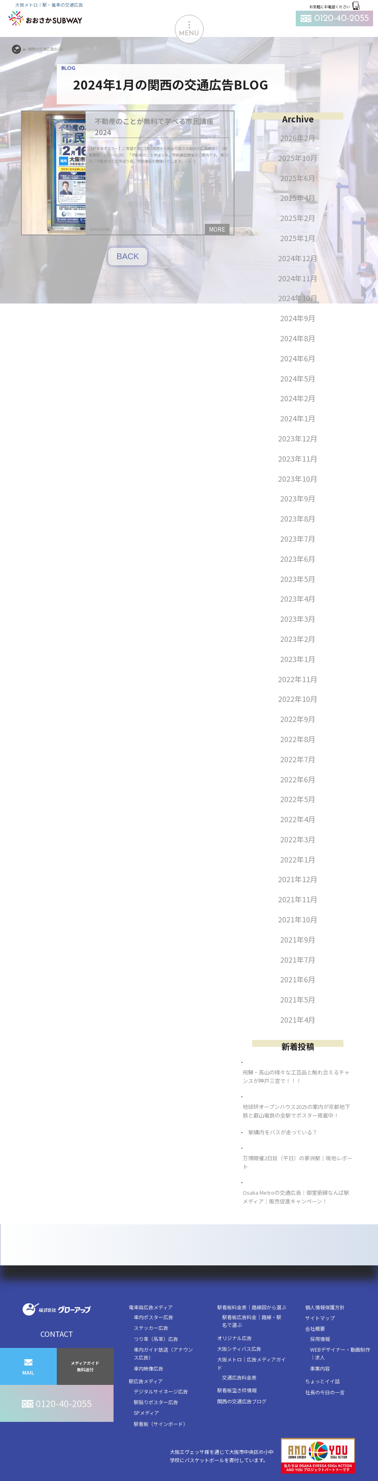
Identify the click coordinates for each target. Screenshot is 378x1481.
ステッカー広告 (151, 1327)
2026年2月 (297, 137)
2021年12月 (298, 879)
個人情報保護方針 (325, 1307)
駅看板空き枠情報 (237, 1390)
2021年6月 (297, 979)
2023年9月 (297, 498)
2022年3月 (297, 839)
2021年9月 (297, 939)
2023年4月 (297, 598)
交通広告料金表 (239, 1377)
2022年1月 (297, 859)
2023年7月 (297, 538)
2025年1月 (297, 237)
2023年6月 (297, 558)
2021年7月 (297, 959)
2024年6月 (297, 358)
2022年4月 (297, 819)
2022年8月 (297, 739)
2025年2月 (297, 217)
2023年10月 (298, 478)
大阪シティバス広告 (239, 1348)
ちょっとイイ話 (322, 1381)
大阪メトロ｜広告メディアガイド (251, 1363)
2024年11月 (298, 278)
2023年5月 (297, 578)
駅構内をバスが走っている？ (283, 1132)
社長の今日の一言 (325, 1392)
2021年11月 (298, 899)
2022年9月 (297, 718)
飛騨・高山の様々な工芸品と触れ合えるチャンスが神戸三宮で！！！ (296, 1076)
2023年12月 (298, 438)
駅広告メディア (146, 1381)
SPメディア (146, 1412)
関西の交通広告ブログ (242, 1401)
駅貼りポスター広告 (156, 1401)
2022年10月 (298, 698)
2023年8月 (297, 518)
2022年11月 (298, 679)
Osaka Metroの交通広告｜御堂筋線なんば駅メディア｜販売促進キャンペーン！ (296, 1197)
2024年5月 (297, 378)
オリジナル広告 (234, 1337)
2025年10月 (298, 157)
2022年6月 (297, 779)
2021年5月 (297, 999)
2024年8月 (297, 338)
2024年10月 (298, 297)
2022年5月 (297, 798)
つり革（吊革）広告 (156, 1338)
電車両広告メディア (151, 1307)
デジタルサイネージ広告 (161, 1391)
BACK (127, 256)
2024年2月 (297, 398)
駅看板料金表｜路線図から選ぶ (251, 1307)
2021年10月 (298, 919)
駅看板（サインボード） (161, 1423)
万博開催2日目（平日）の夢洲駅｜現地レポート (297, 1162)
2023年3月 (297, 618)
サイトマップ (320, 1317)
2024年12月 (298, 258)
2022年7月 (297, 759)
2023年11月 (298, 458)
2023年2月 (297, 638)
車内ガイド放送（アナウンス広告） (163, 1353)
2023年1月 (297, 658)
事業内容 (320, 1368)
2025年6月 (297, 177)
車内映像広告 (148, 1368)
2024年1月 (297, 418)
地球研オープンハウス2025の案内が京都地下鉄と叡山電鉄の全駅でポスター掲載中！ (296, 1111)
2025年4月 (297, 197)
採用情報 (320, 1338)
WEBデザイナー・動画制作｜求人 (340, 1353)
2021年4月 (297, 1019)
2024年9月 (297, 318)
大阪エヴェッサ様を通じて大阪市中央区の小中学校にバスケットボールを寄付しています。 (262, 1456)
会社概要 (315, 1328)
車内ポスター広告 (153, 1316)
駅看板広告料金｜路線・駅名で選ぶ (251, 1320)
